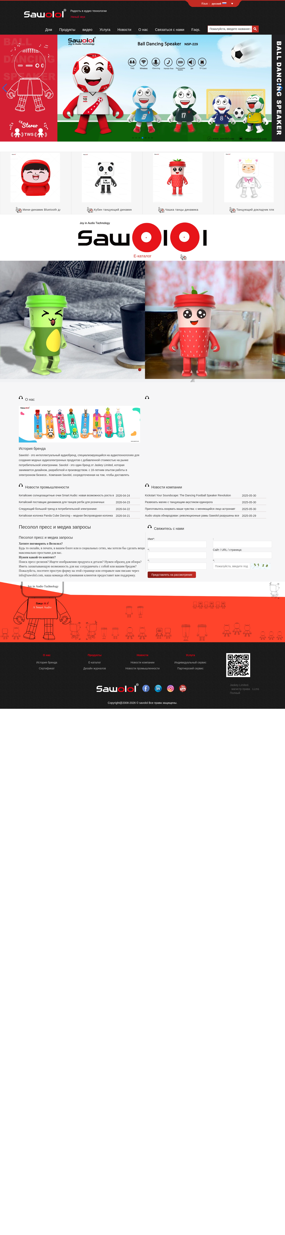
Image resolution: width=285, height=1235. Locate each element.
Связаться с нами (169, 30)
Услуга (105, 30)
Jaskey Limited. (239, 685)
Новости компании (166, 487)
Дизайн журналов (94, 668)
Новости (124, 30)
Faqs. (195, 30)
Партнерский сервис (190, 668)
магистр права (240, 689)
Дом (48, 30)
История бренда (32, 449)
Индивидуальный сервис (190, 662)
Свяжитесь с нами (169, 529)
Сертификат (47, 668)
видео (87, 30)
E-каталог (142, 256)
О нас (143, 30)
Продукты (67, 30)
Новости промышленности (47, 487)
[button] (133, 138)
